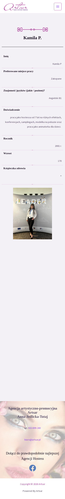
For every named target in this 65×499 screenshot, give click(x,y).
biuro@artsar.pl (32, 439)
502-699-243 (34, 427)
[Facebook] (32, 468)
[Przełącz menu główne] (58, 6)
